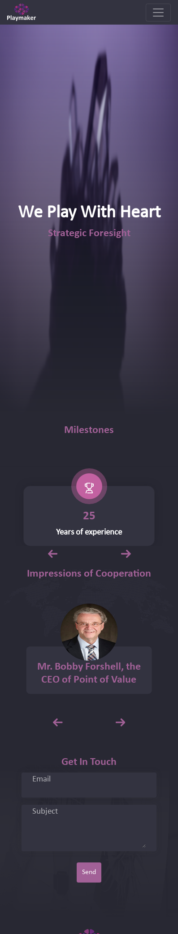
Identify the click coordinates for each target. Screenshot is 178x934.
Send (89, 872)
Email (41, 779)
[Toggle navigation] (158, 12)
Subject (45, 811)
